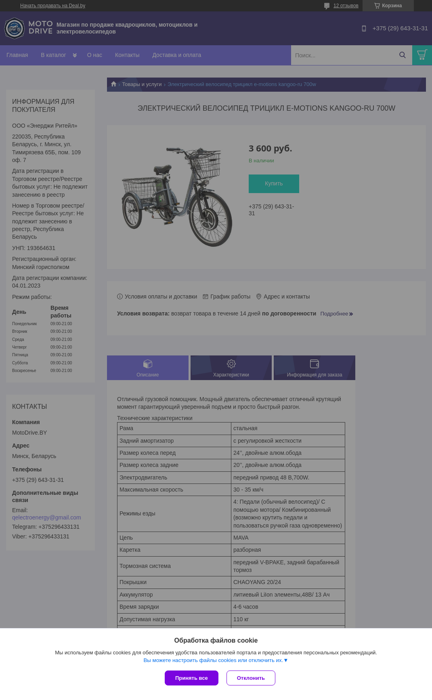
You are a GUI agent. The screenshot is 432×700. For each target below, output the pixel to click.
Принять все (191, 678)
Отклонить (251, 678)
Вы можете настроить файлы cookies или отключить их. (213, 660)
